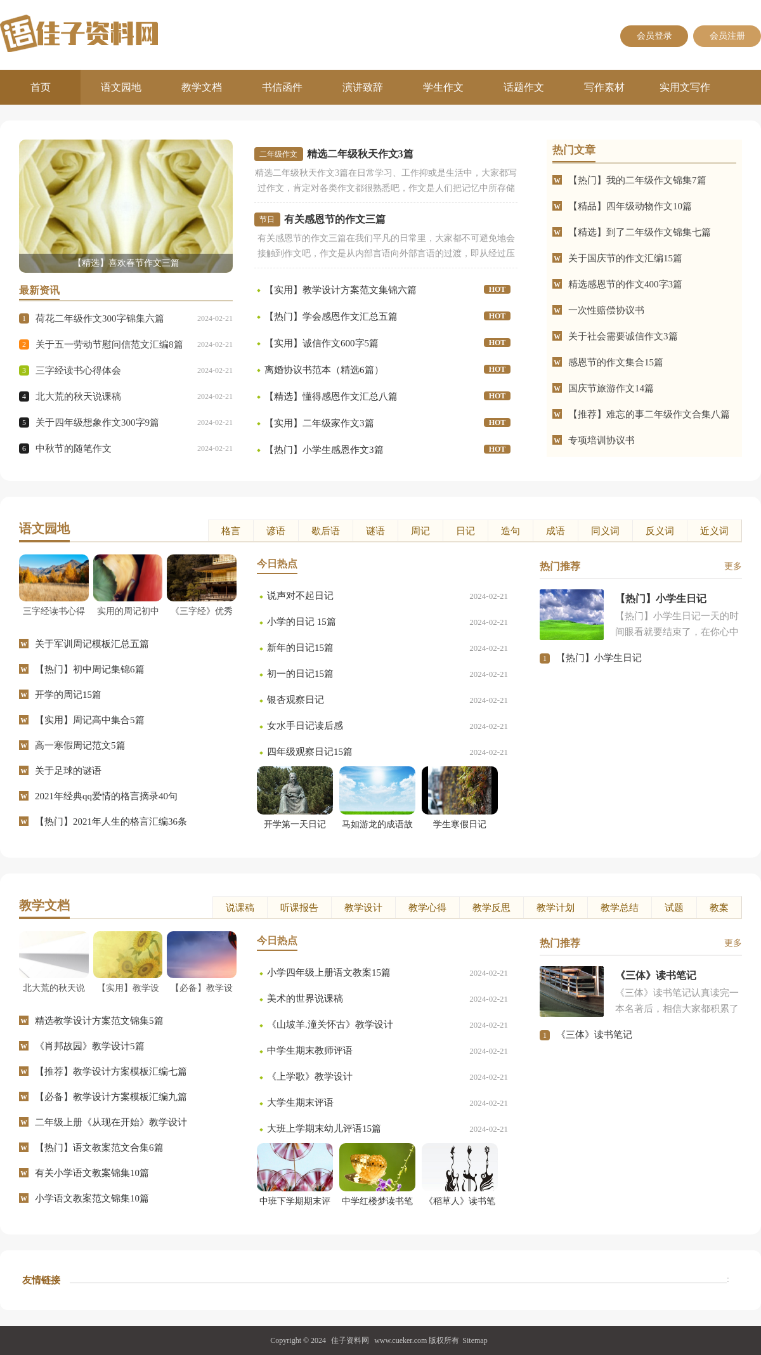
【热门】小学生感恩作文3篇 (324, 450)
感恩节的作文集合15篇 (615, 362)
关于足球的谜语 (68, 771)
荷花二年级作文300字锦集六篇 (100, 318)
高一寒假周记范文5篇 (80, 745)
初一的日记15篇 (300, 674)
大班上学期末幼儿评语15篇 (324, 1128)
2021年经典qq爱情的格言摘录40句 (106, 796)
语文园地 (121, 87)
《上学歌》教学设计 (310, 1076)
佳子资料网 (350, 1340)
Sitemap (474, 1340)
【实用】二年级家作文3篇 (319, 423)
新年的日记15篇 (300, 648)
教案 (719, 908)
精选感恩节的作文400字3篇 (625, 284)
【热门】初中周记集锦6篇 (90, 669)
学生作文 (443, 87)
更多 (733, 566)
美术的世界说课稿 (305, 998)
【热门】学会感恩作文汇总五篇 (331, 316)
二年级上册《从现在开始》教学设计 (111, 1122)
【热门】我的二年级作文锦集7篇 (637, 180)
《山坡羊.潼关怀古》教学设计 (330, 1024)
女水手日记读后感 (305, 726)
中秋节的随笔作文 (74, 448)
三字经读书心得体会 (78, 370)
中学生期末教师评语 (310, 1050)
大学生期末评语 (300, 1102)
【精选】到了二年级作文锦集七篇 (639, 232)
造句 (510, 531)
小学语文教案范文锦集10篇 (92, 1198)
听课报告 (299, 908)
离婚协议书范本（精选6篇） (324, 370)
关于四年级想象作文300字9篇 (97, 422)
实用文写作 (685, 87)
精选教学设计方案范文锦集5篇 (99, 1021)
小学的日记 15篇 (301, 622)
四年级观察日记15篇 (310, 752)
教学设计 (363, 908)
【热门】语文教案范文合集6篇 (99, 1147)
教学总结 (620, 908)
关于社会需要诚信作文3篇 (623, 336)
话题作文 (524, 87)
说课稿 (240, 908)
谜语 (375, 531)
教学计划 (556, 908)
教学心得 (427, 908)
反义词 (660, 531)
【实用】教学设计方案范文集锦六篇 (340, 290)
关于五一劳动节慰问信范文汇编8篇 (109, 344)
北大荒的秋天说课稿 (78, 396)
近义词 (714, 531)
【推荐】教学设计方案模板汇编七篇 (111, 1071)
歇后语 (325, 531)
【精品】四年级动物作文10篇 (630, 206)
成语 (555, 531)
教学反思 (491, 908)
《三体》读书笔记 (594, 1035)
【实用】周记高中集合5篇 (90, 720)
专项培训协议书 (601, 440)
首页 (40, 87)
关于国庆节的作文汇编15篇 (625, 258)
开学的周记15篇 (68, 695)
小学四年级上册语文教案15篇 (329, 972)
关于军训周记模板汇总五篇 (92, 644)
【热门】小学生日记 (599, 658)
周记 (420, 531)
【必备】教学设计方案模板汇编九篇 (111, 1097)
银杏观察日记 (295, 700)
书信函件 (282, 87)
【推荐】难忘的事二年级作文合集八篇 (649, 414)
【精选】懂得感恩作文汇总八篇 (331, 396)
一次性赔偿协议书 (606, 310)
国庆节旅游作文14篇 (611, 388)
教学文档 (201, 87)
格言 (230, 531)
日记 (465, 531)
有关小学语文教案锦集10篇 (92, 1173)
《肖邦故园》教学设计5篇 (90, 1046)
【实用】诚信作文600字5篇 (321, 343)
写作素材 (604, 87)
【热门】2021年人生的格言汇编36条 (111, 821)
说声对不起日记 (300, 596)
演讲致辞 (362, 87)
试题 (674, 908)
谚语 (275, 531)
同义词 (605, 531)
